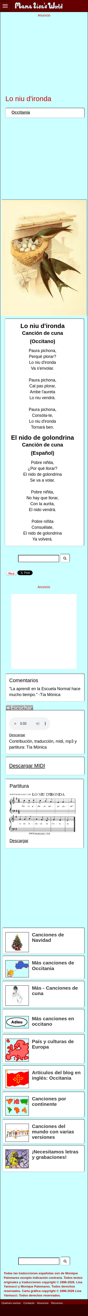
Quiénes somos (11, 1302)
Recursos (57, 1302)
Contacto (28, 1302)
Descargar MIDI (27, 766)
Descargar (17, 735)
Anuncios (42, 1302)
